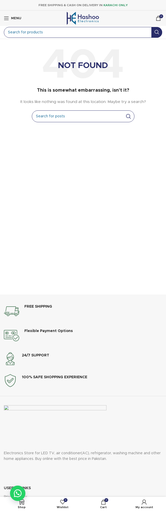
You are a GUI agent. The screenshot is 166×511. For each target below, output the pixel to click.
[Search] (83, 32)
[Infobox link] (28, 311)
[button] (18, 493)
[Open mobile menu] (12, 18)
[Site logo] (83, 18)
